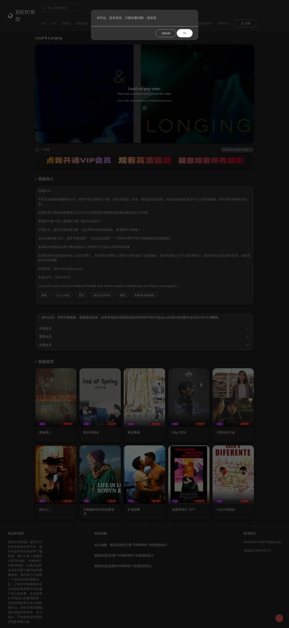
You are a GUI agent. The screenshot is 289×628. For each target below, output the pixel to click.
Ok (184, 33)
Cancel (166, 33)
